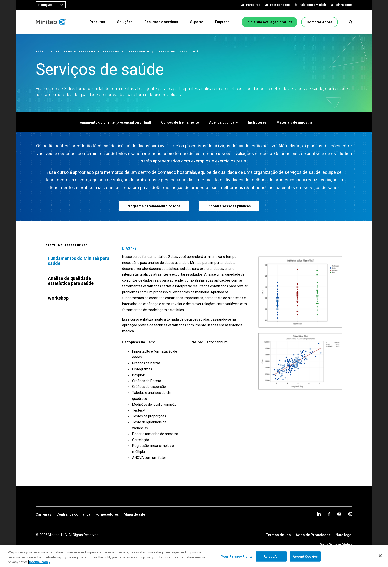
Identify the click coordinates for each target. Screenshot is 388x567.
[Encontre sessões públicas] (229, 206)
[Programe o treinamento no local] (154, 206)
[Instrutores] (257, 122)
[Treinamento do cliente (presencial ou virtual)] (113, 122)
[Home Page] (51, 22)
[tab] (79, 261)
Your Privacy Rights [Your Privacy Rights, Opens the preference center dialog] (236, 556)
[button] (350, 22)
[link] (43, 515)
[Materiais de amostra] (294, 122)
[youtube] (339, 514)
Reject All (271, 556)
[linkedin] (319, 514)
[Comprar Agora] (319, 22)
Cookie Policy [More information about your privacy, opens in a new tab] (39, 562)
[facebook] (329, 514)
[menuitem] (97, 22)
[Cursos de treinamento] (180, 122)
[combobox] (51, 4)
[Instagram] (350, 514)
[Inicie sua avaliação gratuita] (269, 22)
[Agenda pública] (223, 122)
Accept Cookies (305, 556)
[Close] (380, 555)
